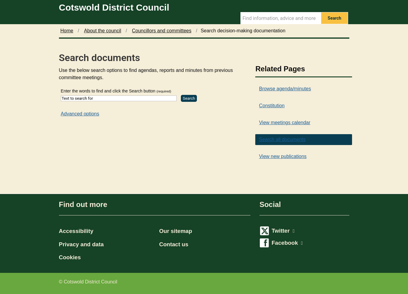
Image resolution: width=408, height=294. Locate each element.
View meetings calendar (284, 122)
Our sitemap (175, 231)
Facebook (287, 243)
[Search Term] (280, 18)
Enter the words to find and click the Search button (116, 91)
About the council (102, 30)
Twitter (283, 231)
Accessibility (76, 231)
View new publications (282, 156)
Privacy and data (81, 244)
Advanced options (80, 113)
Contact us (173, 244)
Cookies (70, 257)
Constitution (272, 105)
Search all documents (282, 139)
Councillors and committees (161, 30)
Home (66, 30)
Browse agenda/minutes (285, 88)
